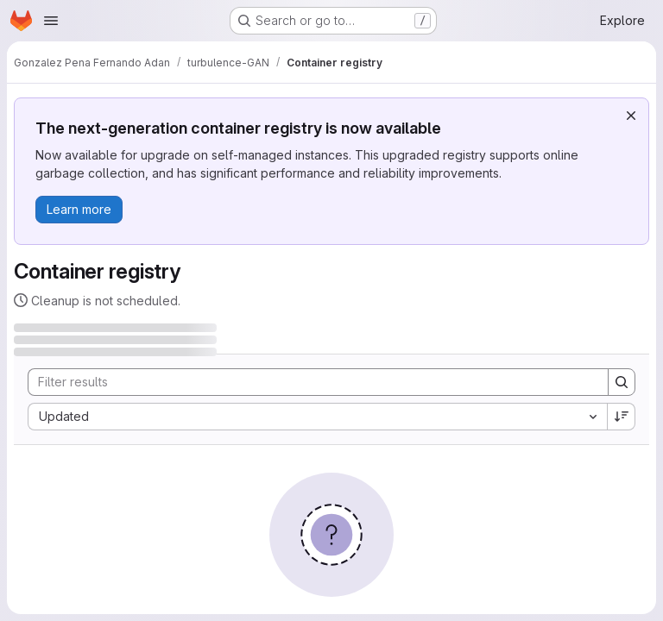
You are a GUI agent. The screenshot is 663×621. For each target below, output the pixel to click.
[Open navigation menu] (51, 20)
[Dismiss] (631, 115)
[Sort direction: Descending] (621, 416)
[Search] (309, 382)
